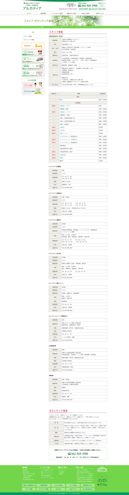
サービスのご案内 (57, 13)
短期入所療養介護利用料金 (83, 472)
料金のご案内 (86, 13)
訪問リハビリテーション (47, 474)
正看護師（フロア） (65, 106)
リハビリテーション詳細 (47, 477)
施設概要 (43, 13)
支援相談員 (63, 155)
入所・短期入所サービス (47, 470)
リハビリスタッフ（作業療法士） (69, 139)
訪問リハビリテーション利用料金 (85, 475)
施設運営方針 (26, 472)
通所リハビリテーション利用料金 (85, 474)
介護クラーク (63, 133)
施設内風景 (61, 472)
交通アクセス (100, 13)
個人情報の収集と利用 (28, 479)
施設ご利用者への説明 (28, 474)
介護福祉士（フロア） (66, 112)
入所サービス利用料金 (82, 470)
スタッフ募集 (28, 36)
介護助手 (62, 127)
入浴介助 (62, 130)
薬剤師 (61, 158)
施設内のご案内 (71, 13)
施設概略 (25, 470)
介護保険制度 (26, 477)
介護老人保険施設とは (28, 475)
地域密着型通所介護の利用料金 (84, 477)
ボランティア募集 (29, 39)
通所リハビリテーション (47, 472)
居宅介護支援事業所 (46, 475)
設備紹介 (61, 474)
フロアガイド (62, 470)
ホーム (29, 13)
